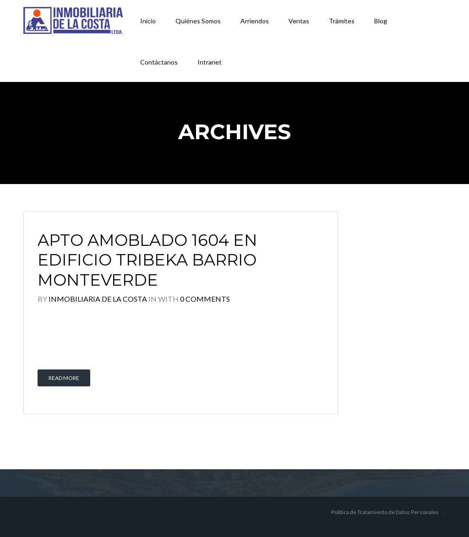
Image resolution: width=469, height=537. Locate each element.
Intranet (209, 62)
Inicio (148, 21)
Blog (380, 21)
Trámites (341, 21)
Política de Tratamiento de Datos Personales (385, 512)
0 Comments (205, 298)
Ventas (299, 21)
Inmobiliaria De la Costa (98, 298)
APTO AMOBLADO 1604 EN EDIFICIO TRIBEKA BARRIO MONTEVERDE (147, 260)
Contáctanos (159, 62)
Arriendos (254, 21)
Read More (64, 377)
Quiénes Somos (198, 21)
